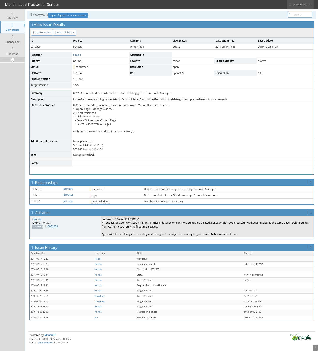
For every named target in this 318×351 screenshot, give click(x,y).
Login (52, 15)
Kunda (37, 219)
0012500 (68, 201)
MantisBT (50, 335)
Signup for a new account (72, 15)
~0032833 (52, 226)
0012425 (68, 189)
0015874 (68, 195)
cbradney (100, 296)
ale (96, 317)
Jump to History (64, 32)
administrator (45, 342)
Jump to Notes (42, 32)
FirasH (77, 55)
